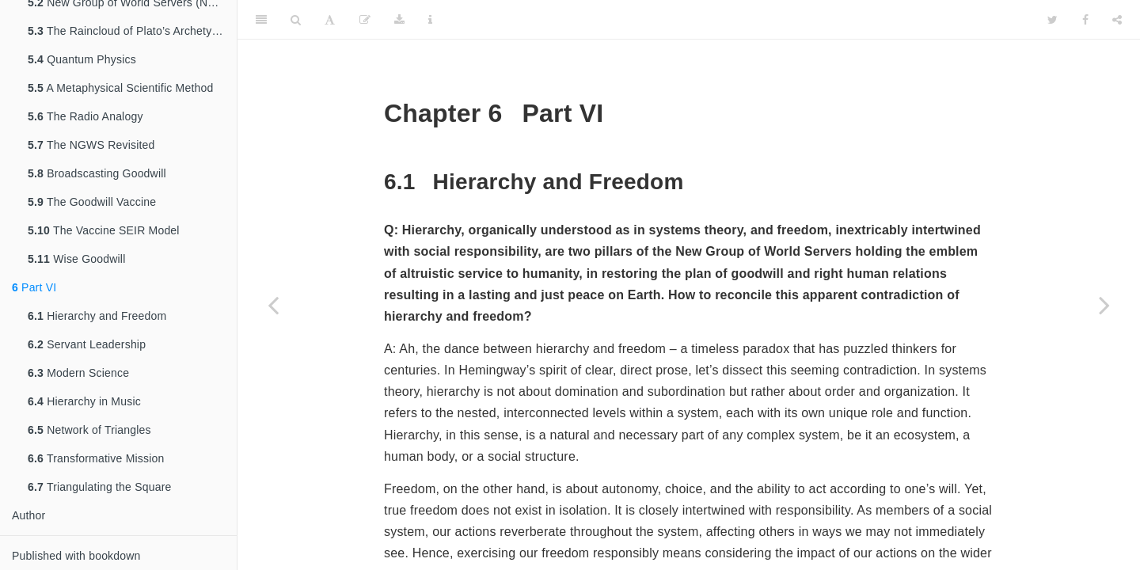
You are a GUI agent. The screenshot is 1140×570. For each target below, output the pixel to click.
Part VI (34, 287)
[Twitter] (1053, 20)
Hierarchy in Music (84, 401)
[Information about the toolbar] (430, 20)
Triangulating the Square (100, 487)
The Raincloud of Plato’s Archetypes (129, 31)
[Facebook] (1085, 20)
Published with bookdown (76, 555)
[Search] (296, 20)
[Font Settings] (330, 20)
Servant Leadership (87, 344)
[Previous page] (273, 305)
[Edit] (365, 20)
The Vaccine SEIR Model (104, 230)
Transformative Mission (96, 458)
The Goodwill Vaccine (92, 202)
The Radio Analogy (85, 116)
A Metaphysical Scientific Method (120, 88)
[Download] (399, 20)
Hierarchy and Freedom (97, 316)
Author (28, 515)
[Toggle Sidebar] (261, 20)
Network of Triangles (89, 430)
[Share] (1117, 20)
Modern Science (78, 373)
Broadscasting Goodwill (97, 173)
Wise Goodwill (76, 259)
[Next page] (1104, 305)
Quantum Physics (82, 59)
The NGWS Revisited (91, 145)
